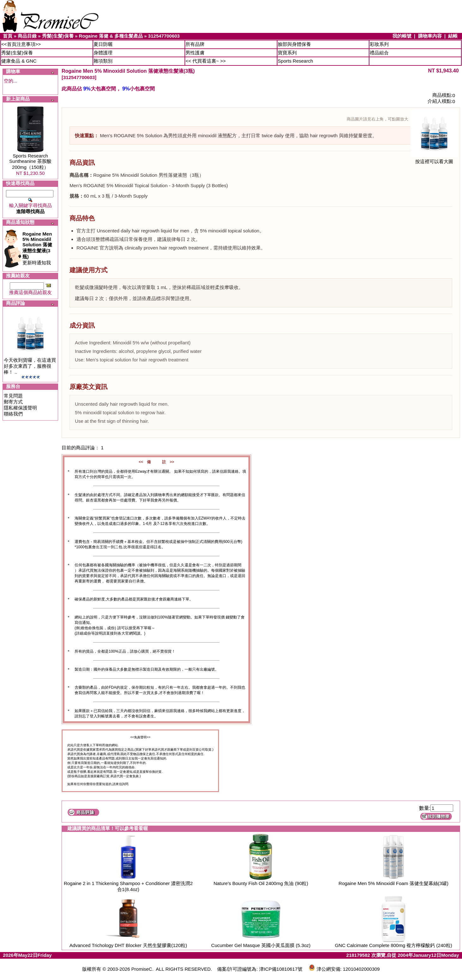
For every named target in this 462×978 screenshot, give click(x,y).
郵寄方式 (13, 401)
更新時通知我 (37, 248)
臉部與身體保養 (294, 44)
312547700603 (164, 36)
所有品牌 (194, 44)
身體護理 (103, 52)
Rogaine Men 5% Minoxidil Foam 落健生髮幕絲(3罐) (393, 883)
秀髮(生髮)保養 (58, 36)
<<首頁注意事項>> (21, 44)
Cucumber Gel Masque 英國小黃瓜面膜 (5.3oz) (260, 945)
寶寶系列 (287, 52)
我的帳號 (401, 36)
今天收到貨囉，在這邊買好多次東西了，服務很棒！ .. (30, 366)
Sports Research (295, 61)
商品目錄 (27, 36)
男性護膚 (194, 52)
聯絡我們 (13, 413)
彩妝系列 (379, 44)
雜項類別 (103, 61)
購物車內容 (430, 36)
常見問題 (13, 395)
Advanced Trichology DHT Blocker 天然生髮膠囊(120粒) (128, 945)
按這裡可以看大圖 (434, 159)
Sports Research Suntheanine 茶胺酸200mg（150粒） (30, 161)
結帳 (453, 36)
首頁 (7, 36)
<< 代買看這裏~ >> (205, 61)
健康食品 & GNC (19, 61)
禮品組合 (379, 52)
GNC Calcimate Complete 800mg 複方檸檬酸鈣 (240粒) (393, 945)
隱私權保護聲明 (20, 407)
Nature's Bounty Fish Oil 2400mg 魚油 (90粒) (261, 883)
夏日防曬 (103, 44)
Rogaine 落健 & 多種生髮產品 (111, 36)
